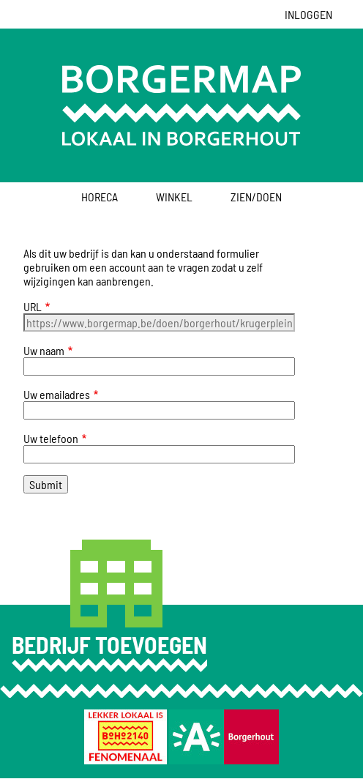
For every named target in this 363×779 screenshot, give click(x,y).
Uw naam (43, 350)
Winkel (174, 197)
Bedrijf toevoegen (109, 644)
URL (32, 306)
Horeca (99, 197)
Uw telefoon (50, 438)
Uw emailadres (56, 394)
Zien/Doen (256, 197)
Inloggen (308, 14)
